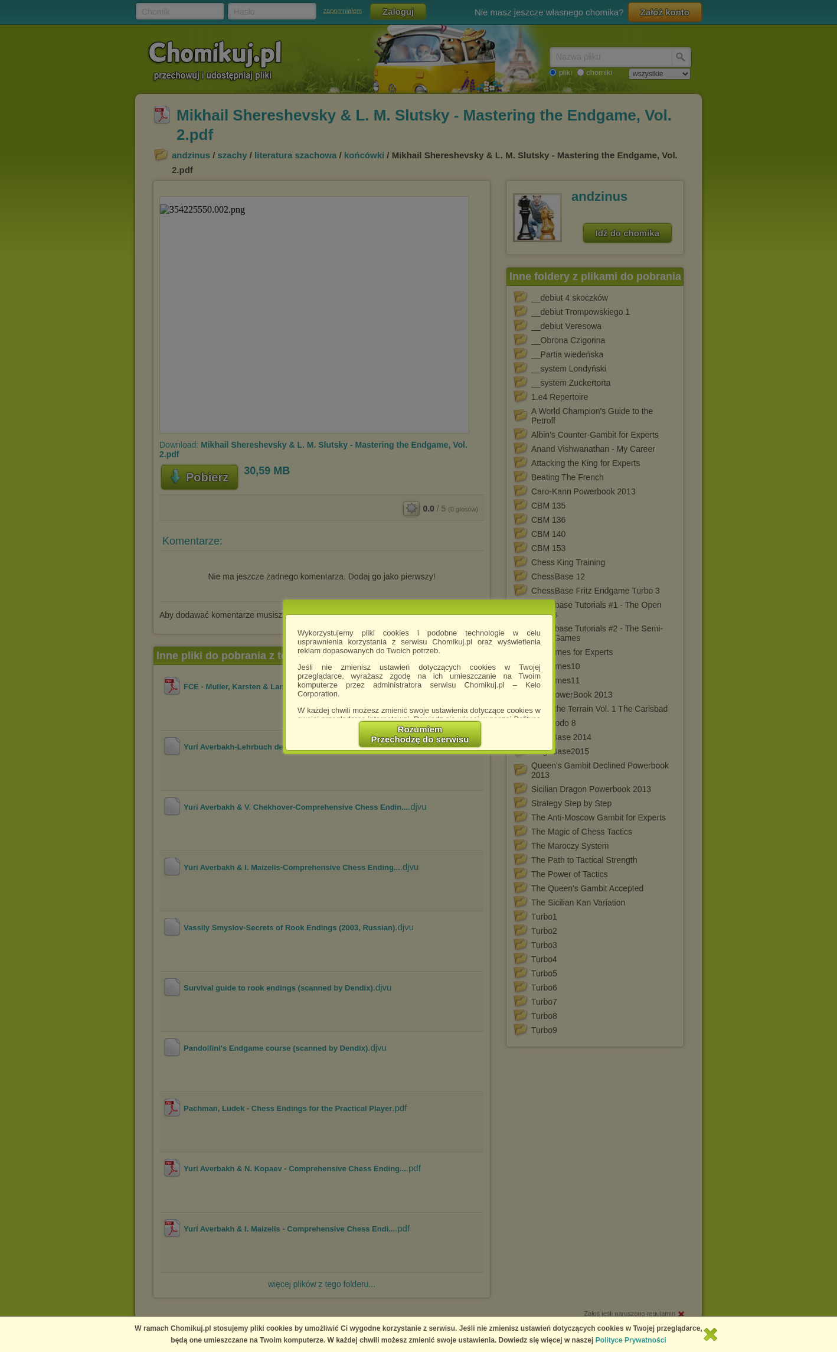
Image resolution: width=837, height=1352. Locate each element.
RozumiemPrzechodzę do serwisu (420, 734)
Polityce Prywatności (631, 1340)
